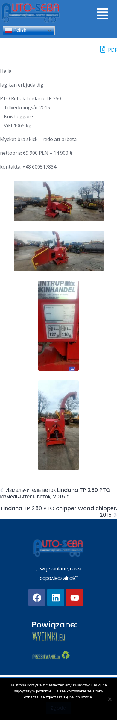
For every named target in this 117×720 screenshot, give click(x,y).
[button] (102, 14)
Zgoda (58, 707)
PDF (108, 49)
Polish (15, 30)
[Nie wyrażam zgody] (110, 699)
